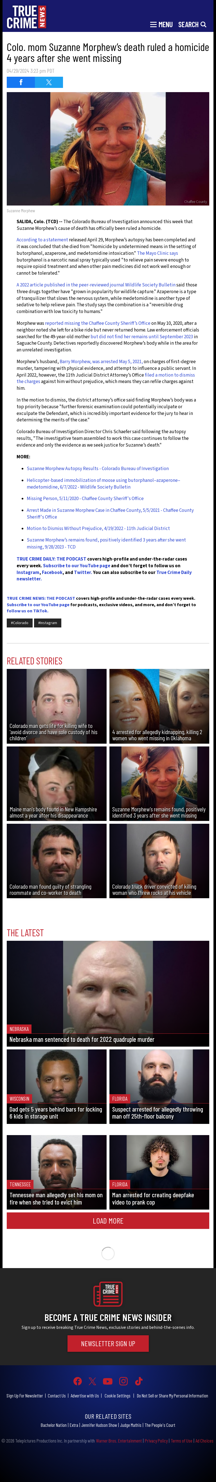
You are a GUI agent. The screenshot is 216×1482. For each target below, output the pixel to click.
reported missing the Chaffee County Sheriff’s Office (97, 323)
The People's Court (160, 1425)
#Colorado (19, 623)
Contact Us (57, 1395)
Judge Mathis (130, 1425)
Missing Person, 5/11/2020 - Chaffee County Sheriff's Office (85, 498)
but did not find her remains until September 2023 (142, 336)
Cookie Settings (117, 1395)
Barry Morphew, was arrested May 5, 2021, (102, 361)
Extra (74, 1425)
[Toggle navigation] (161, 24)
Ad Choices (204, 1440)
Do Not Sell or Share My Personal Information (172, 1395)
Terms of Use (181, 1440)
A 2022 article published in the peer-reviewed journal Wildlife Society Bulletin (96, 285)
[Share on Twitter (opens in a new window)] (49, 82)
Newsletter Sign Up (108, 1343)
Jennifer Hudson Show (99, 1425)
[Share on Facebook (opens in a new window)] (21, 82)
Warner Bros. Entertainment (119, 1440)
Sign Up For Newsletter (24, 1395)
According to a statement (42, 240)
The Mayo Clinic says (157, 253)
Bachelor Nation (54, 1425)
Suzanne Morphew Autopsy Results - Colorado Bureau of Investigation (98, 468)
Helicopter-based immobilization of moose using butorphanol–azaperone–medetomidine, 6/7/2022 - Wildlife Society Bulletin (103, 484)
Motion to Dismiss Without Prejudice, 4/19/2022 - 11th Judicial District (98, 528)
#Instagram (47, 623)
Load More (108, 1220)
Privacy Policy (156, 1440)
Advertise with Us (85, 1395)
